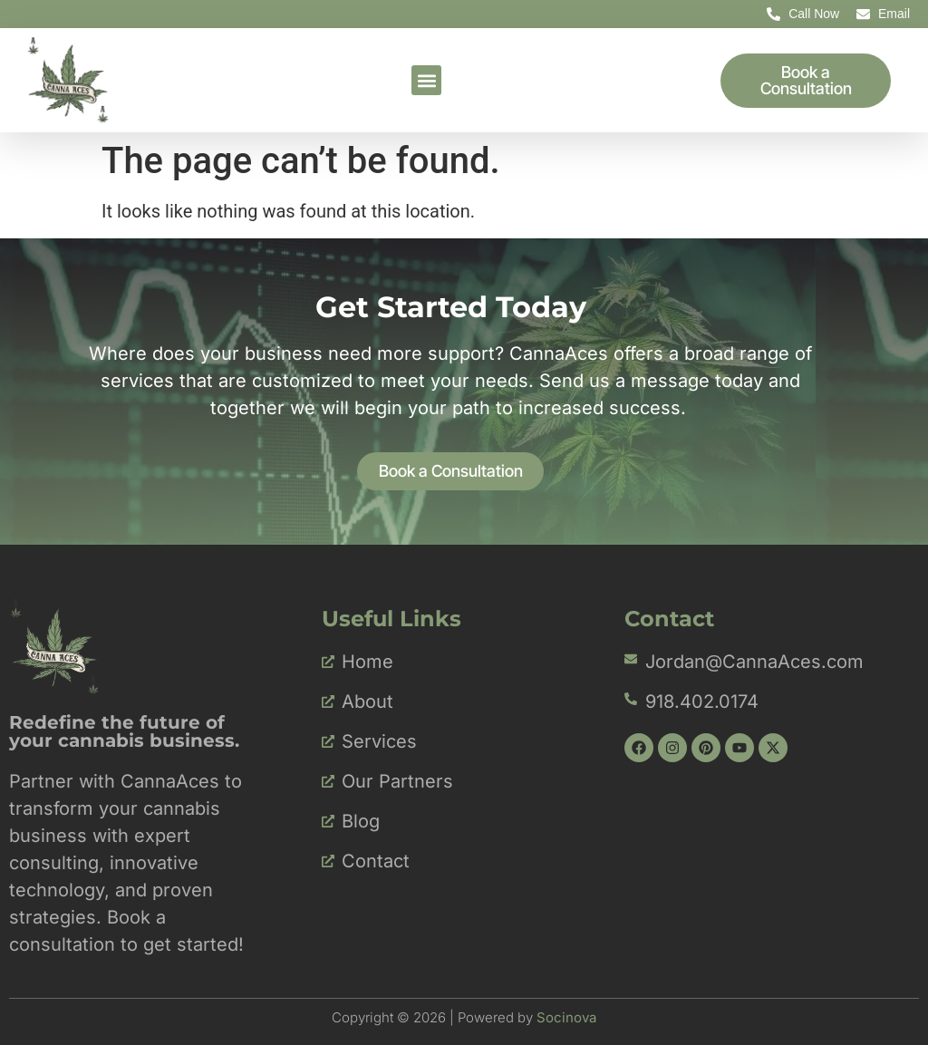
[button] (426, 80)
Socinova (566, 1017)
